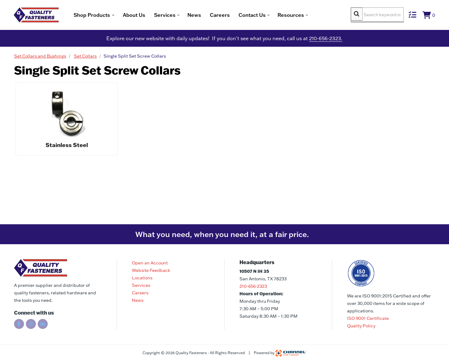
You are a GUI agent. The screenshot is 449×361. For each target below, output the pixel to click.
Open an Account (150, 263)
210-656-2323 (253, 286)
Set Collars (85, 57)
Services (141, 285)
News (210, 15)
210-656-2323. (325, 40)
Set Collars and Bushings (40, 57)
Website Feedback (151, 270)
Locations (142, 278)
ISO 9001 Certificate (368, 318)
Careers (236, 15)
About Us (150, 15)
